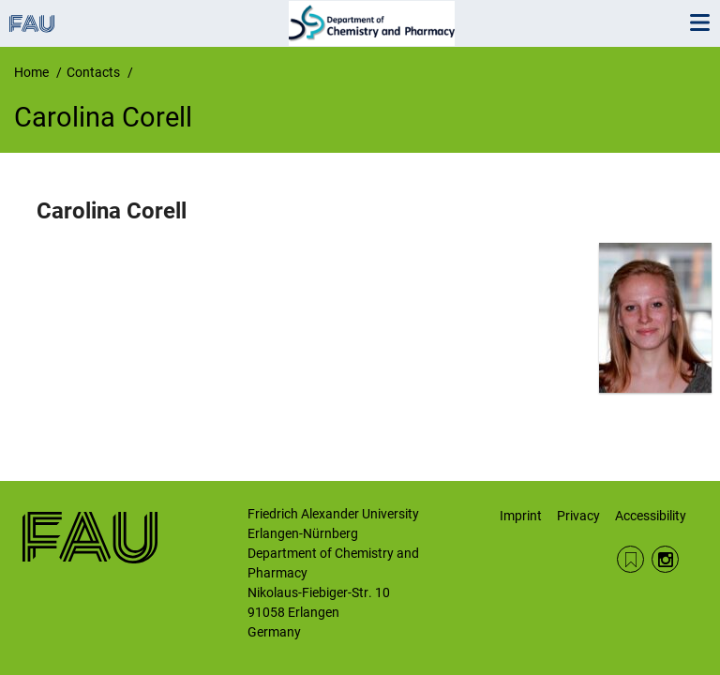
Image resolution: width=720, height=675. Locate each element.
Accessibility (650, 515)
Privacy (578, 515)
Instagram (665, 559)
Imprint (521, 515)
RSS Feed (630, 559)
